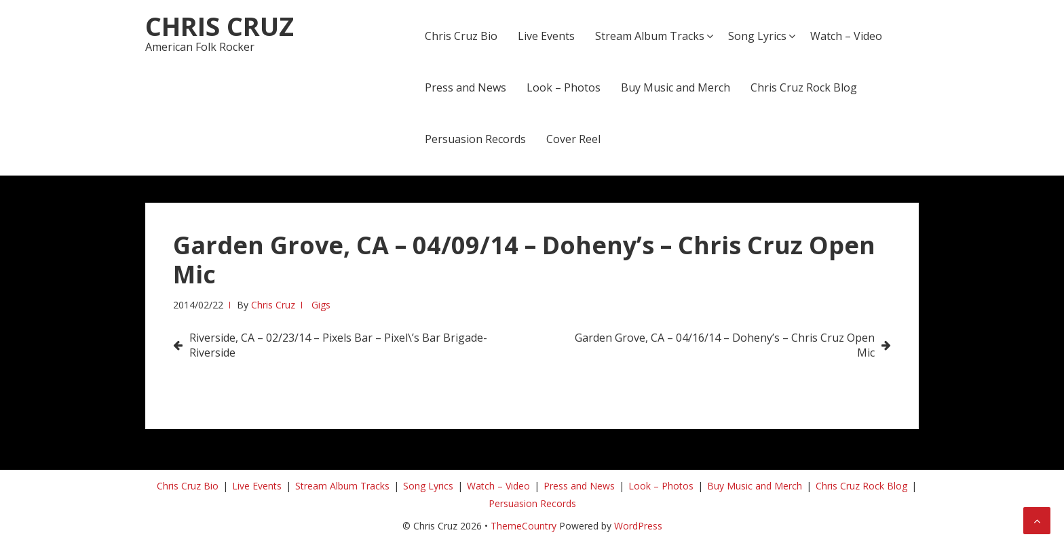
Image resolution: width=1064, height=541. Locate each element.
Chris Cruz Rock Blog (803, 87)
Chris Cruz (219, 25)
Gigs (320, 304)
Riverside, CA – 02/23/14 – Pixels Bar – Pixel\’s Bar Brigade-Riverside (338, 345)
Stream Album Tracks (649, 35)
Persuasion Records (475, 139)
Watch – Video (846, 35)
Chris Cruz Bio (461, 35)
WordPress (638, 525)
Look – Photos (564, 87)
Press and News (465, 87)
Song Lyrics (757, 35)
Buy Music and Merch (675, 87)
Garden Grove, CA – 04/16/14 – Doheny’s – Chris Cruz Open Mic (725, 345)
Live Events (546, 35)
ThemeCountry (523, 525)
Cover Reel (573, 139)
